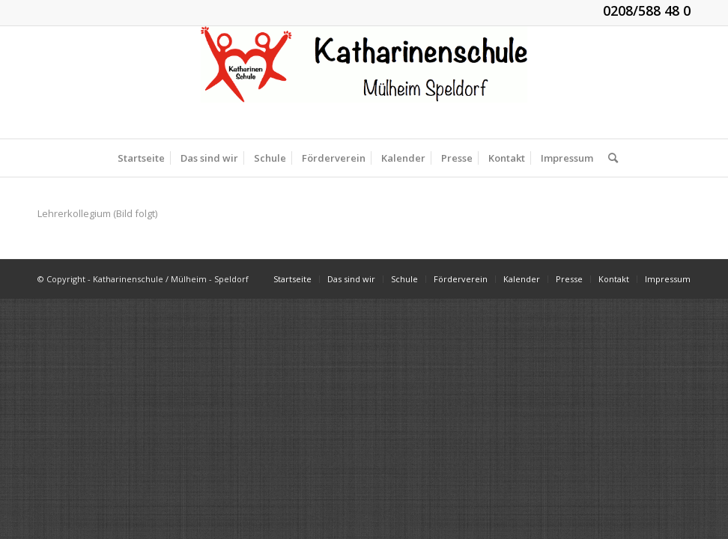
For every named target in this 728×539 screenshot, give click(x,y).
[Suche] (609, 158)
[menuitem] (141, 158)
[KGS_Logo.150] (364, 82)
